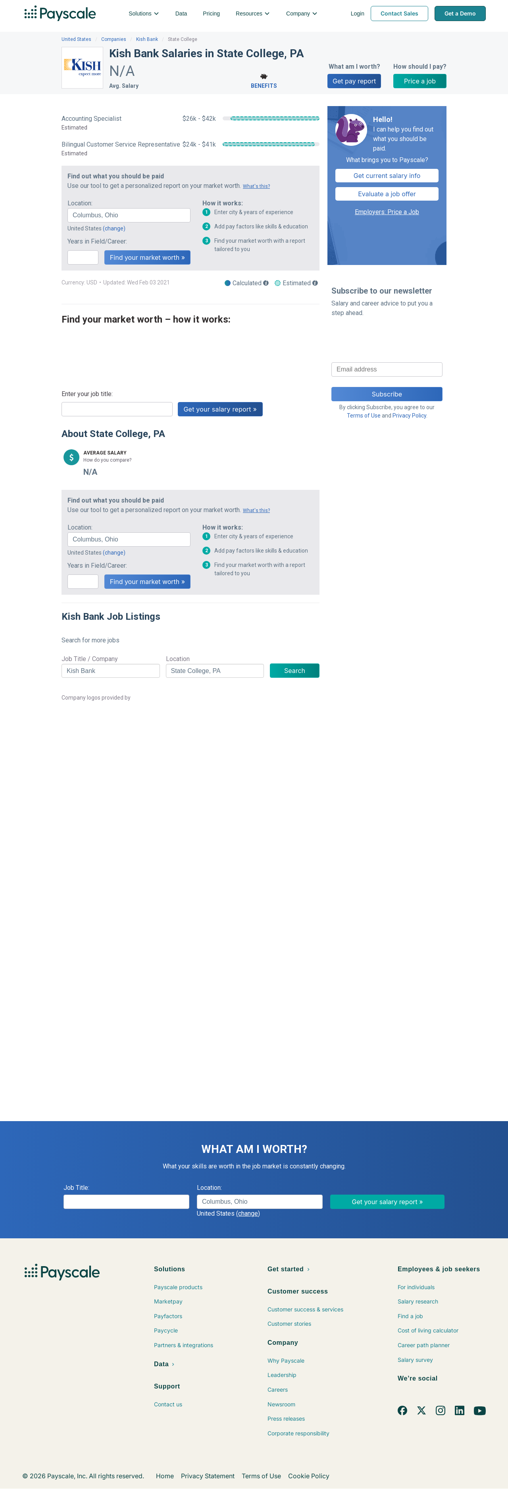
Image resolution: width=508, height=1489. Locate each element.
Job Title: (76, 1187)
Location (178, 659)
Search (294, 671)
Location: (79, 203)
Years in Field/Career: (97, 241)
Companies (113, 39)
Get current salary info (387, 176)
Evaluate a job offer (387, 194)
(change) (114, 228)
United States (76, 39)
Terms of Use (364, 415)
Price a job (420, 81)
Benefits (263, 80)
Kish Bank (147, 39)
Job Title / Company (90, 659)
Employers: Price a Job (387, 212)
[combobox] (128, 215)
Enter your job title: (87, 394)
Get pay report (354, 81)
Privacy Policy (409, 415)
